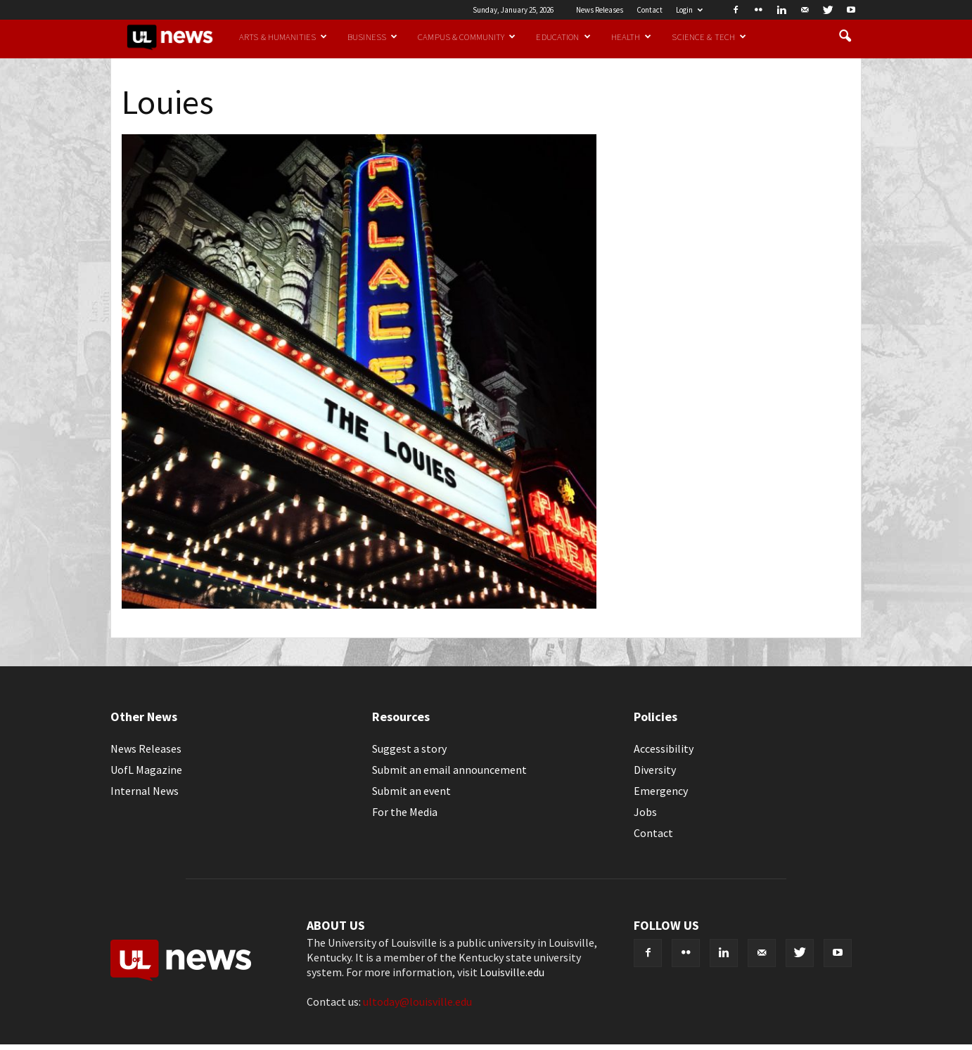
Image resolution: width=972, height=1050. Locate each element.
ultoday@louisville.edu (417, 1001)
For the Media (404, 812)
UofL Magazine (146, 770)
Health (631, 36)
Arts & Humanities (283, 36)
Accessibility (663, 748)
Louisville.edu (512, 972)
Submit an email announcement (449, 770)
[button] (845, 36)
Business (372, 36)
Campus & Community (467, 36)
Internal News (144, 791)
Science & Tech (709, 36)
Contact (650, 10)
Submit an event (411, 791)
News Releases (599, 10)
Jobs (645, 812)
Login (689, 10)
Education (563, 36)
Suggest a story (409, 748)
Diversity (655, 770)
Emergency (661, 791)
